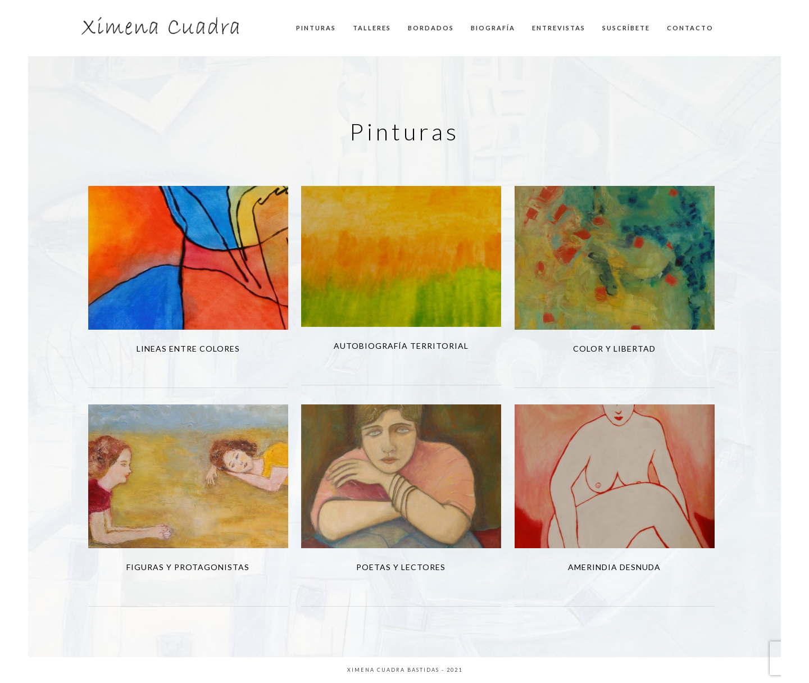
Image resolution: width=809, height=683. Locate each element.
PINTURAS (316, 27)
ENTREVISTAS (558, 27)
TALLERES (372, 27)
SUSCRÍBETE (626, 27)
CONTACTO (690, 27)
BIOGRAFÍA (493, 27)
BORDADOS (431, 27)
